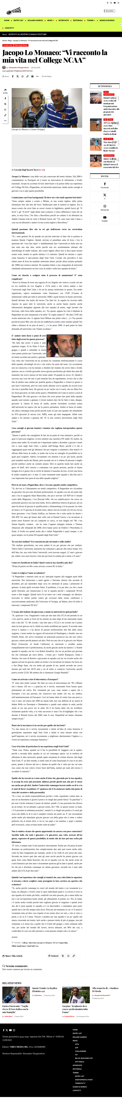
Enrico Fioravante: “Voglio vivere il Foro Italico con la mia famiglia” (15, 1009)
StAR (41, 170)
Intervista (32, 943)
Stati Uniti (31, 946)
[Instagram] (118, 3)
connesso (16, 969)
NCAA (55, 943)
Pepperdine (63, 943)
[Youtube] (105, 220)
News (106, 92)
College (25, 943)
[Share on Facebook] (12, 76)
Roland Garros (109, 95)
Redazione (38, 996)
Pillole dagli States (21, 45)
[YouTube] (114, 3)
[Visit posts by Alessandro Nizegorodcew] (4, 67)
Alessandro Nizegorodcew (19, 67)
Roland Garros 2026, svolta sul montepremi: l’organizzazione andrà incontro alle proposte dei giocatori (111, 106)
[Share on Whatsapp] (22, 76)
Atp (105, 120)
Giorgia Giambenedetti (102, 996)
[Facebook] (108, 3)
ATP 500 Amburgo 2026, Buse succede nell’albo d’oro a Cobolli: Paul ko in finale (111, 128)
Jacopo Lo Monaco (44, 943)
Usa (37, 946)
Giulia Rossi (8, 1017)
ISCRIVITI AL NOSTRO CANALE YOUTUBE (27, 34)
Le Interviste (8, 45)
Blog (9, 40)
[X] (111, 3)
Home (4, 40)
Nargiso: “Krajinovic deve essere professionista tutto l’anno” (75, 1009)
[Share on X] (17, 76)
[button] (118, 11)
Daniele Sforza (69, 1017)
